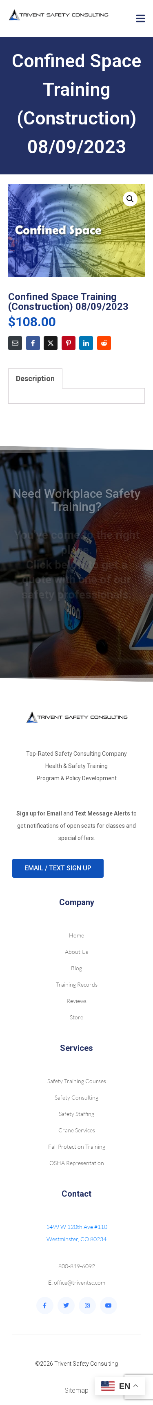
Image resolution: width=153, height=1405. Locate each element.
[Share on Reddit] (104, 343)
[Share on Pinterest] (68, 343)
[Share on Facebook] (33, 343)
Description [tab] (35, 378)
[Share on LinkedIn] (86, 343)
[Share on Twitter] (51, 343)
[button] (130, 199)
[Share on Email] (15, 343)
